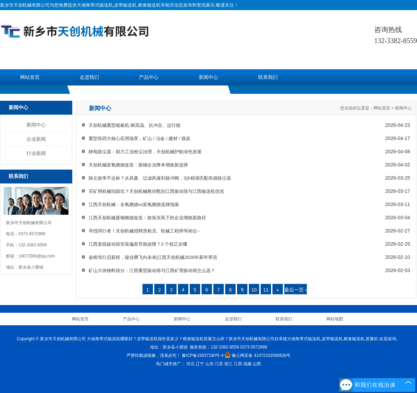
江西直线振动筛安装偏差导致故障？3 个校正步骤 (138, 244)
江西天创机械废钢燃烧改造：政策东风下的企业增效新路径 (147, 217)
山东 (209, 363)
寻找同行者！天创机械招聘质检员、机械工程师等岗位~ (144, 231)
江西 (238, 363)
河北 (190, 363)
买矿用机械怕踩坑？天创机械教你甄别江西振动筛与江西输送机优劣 (156, 191)
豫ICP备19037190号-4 (202, 355)
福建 (247, 363)
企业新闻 (36, 139)
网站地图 (334, 319)
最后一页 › (295, 290)
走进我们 (89, 77)
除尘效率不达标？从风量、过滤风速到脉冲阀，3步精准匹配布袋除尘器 (160, 178)
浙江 (228, 363)
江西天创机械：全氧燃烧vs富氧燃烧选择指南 (134, 204)
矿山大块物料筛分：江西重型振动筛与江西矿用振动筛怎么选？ (152, 270)
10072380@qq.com (36, 256)
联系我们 (268, 77)
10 (254, 290)
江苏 (219, 363)
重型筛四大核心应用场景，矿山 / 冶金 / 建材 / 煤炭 (139, 138)
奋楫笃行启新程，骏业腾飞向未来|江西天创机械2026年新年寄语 (153, 257)
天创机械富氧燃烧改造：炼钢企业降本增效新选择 (138, 164)
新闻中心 (208, 77)
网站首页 (30, 77)
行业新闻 (36, 153)
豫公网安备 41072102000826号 (257, 355)
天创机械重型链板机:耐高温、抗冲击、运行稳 (134, 125)
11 (266, 290)
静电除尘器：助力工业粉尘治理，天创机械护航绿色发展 (145, 151)
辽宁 (200, 363)
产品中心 (148, 77)
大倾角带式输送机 (95, 5)
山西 (257, 363)
